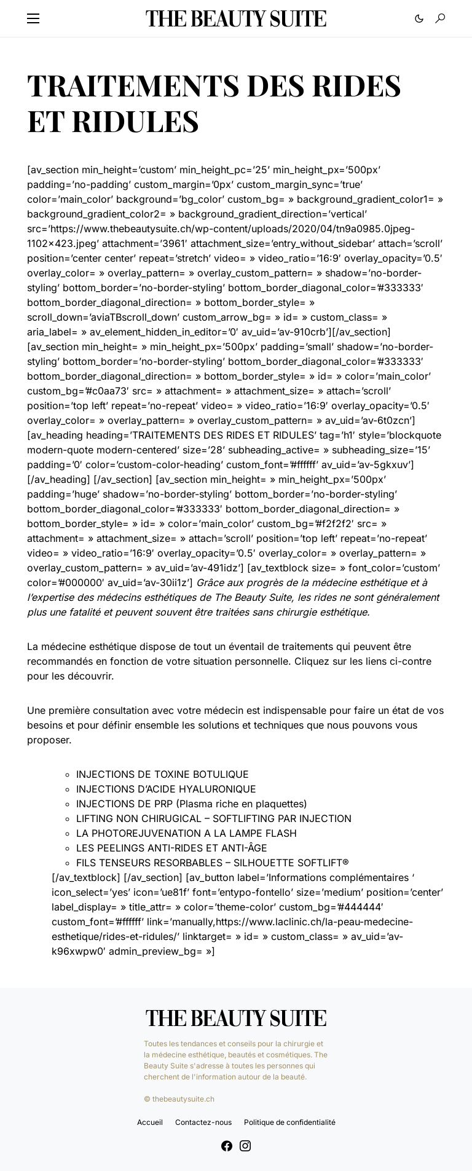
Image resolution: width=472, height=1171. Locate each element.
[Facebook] (226, 1145)
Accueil (150, 1122)
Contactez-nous (203, 1122)
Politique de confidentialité (290, 1122)
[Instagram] (245, 1145)
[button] (33, 18)
